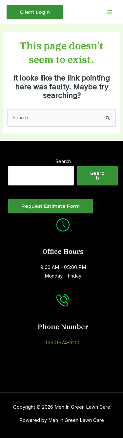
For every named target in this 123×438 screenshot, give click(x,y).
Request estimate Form (50, 206)
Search (63, 161)
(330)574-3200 (63, 343)
